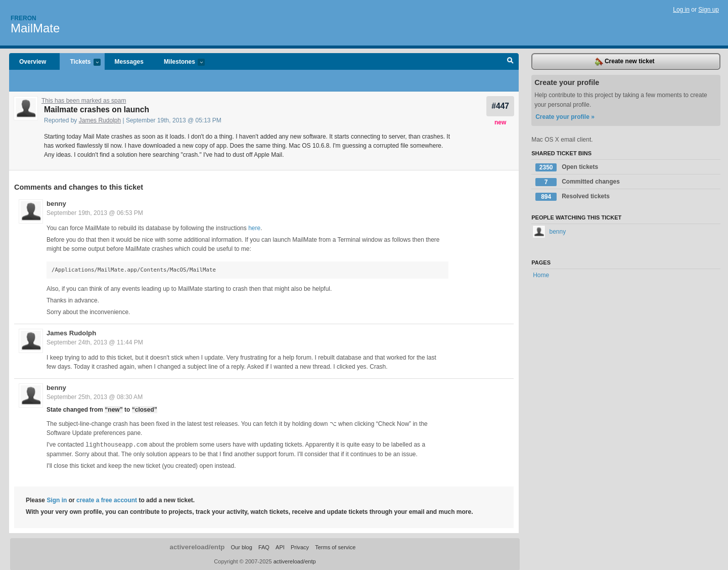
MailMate (35, 28)
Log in (681, 9)
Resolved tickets (572, 197)
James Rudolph (100, 120)
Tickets (80, 62)
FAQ (263, 547)
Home (541, 275)
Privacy (300, 547)
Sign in (57, 499)
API (280, 547)
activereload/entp (197, 546)
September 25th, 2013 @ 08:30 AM (95, 397)
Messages (129, 61)
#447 (500, 106)
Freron (23, 18)
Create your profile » (565, 116)
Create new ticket (625, 62)
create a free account (106, 499)
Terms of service (335, 547)
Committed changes (577, 182)
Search (510, 61)
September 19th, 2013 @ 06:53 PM (95, 212)
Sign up (708, 9)
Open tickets (566, 167)
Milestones (179, 62)
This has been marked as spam (83, 100)
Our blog (241, 547)
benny (56, 203)
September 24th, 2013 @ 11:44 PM (95, 342)
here (254, 228)
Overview (32, 61)
